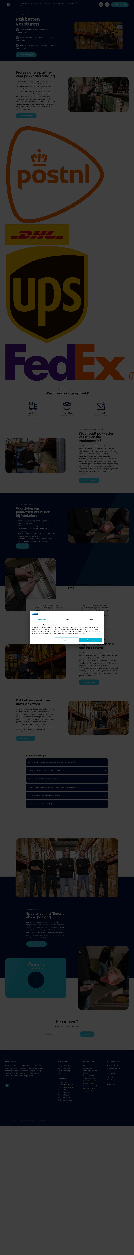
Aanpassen (67, 640)
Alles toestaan (91, 640)
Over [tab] (91, 619)
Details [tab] (67, 619)
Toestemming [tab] (42, 619)
